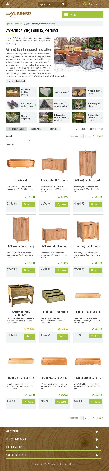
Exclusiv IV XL (20, 180)
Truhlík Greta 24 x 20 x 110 (21, 377)
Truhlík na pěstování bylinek (54, 311)
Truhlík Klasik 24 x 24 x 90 (54, 377)
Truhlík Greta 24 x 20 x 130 (88, 311)
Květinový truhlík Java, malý (21, 246)
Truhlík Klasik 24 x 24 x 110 (88, 377)
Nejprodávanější (16, 129)
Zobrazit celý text (17, 81)
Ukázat (9, 136)
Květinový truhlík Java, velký (88, 180)
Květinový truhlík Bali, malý (54, 246)
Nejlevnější (36, 129)
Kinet (75, 464)
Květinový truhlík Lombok (88, 246)
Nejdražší (53, 129)
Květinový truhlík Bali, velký (54, 180)
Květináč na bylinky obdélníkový (21, 313)
